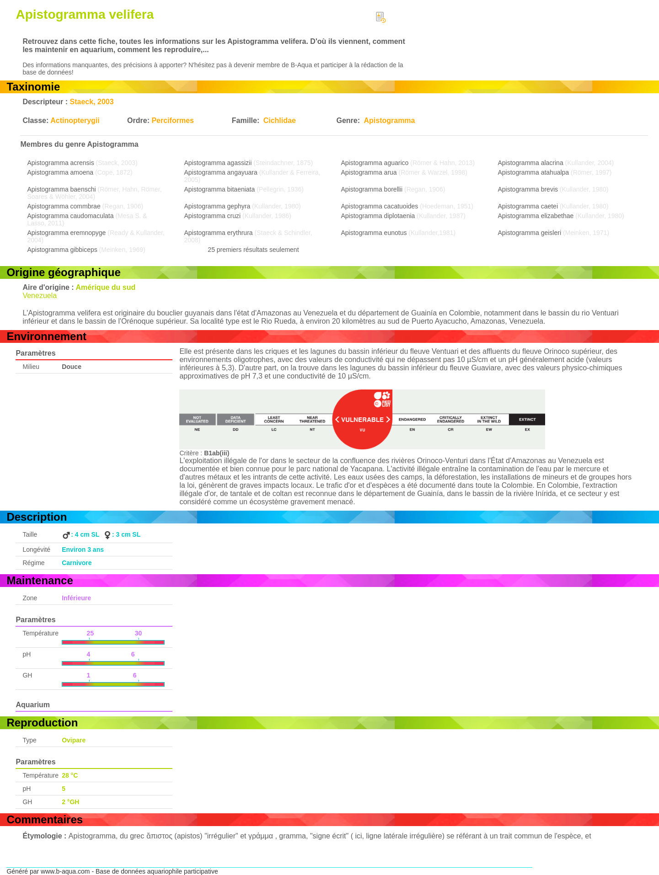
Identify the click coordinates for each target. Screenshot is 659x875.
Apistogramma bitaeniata (219, 189)
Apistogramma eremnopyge (66, 232)
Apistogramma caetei (528, 206)
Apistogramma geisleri (530, 232)
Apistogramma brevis (528, 189)
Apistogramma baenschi (61, 189)
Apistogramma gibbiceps (62, 249)
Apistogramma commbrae (63, 206)
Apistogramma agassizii (218, 162)
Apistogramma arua (368, 172)
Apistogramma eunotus (374, 232)
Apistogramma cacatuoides (379, 206)
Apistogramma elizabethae (536, 215)
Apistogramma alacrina (530, 162)
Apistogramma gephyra (217, 206)
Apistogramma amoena (60, 172)
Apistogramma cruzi (212, 215)
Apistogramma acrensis (60, 162)
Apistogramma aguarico (374, 162)
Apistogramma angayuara (220, 172)
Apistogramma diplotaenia (378, 215)
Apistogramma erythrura (218, 232)
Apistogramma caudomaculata (70, 215)
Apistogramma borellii (371, 189)
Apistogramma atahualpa (533, 172)
